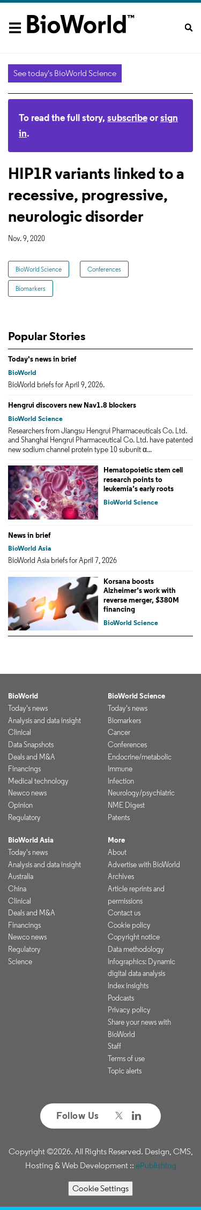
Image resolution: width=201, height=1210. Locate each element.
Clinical (19, 732)
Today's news (28, 708)
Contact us (124, 913)
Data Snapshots (31, 744)
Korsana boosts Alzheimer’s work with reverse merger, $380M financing (141, 595)
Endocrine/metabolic (140, 757)
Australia (20, 876)
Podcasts (121, 998)
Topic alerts (125, 1071)
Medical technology (38, 781)
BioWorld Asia (29, 548)
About (117, 852)
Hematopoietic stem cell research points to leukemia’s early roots (143, 479)
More (116, 840)
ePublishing (156, 1165)
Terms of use (126, 1058)
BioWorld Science (39, 269)
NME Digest (126, 805)
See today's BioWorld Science (64, 73)
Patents (119, 817)
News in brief (29, 535)
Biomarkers (31, 288)
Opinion (20, 805)
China (17, 888)
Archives (121, 876)
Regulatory (24, 817)
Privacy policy (129, 1009)
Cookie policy (129, 925)
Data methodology (136, 949)
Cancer (119, 732)
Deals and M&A (31, 757)
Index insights (128, 985)
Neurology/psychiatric (141, 793)
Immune (120, 768)
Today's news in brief (42, 359)
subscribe (127, 117)
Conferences (104, 269)
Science (20, 961)
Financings (24, 768)
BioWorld (22, 372)
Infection (121, 781)
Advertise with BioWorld (144, 864)
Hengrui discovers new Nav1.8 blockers (72, 405)
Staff (114, 1046)
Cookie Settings (100, 1188)
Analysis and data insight (44, 720)
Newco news (27, 793)
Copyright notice (134, 937)
